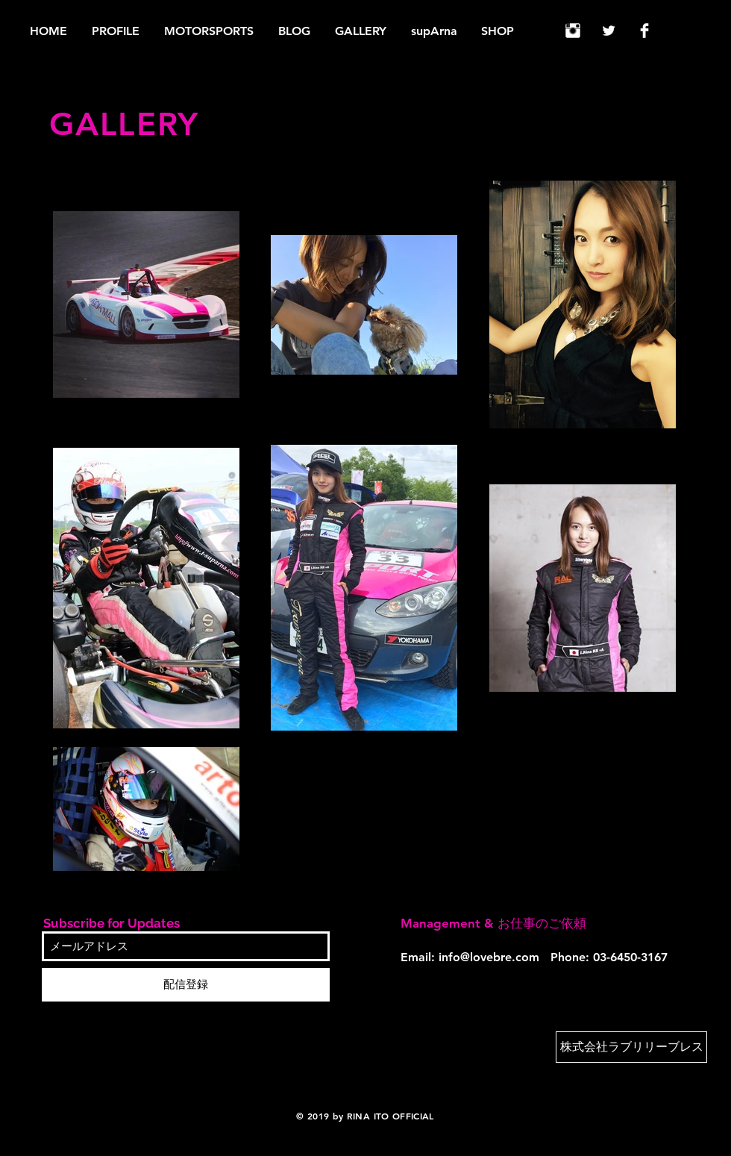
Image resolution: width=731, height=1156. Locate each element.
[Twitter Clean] (608, 30)
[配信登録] (186, 985)
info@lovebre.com (489, 957)
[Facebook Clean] (644, 30)
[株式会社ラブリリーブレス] (631, 1047)
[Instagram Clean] (572, 30)
